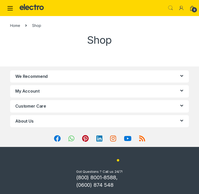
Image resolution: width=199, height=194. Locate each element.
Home (15, 25)
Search (170, 8)
